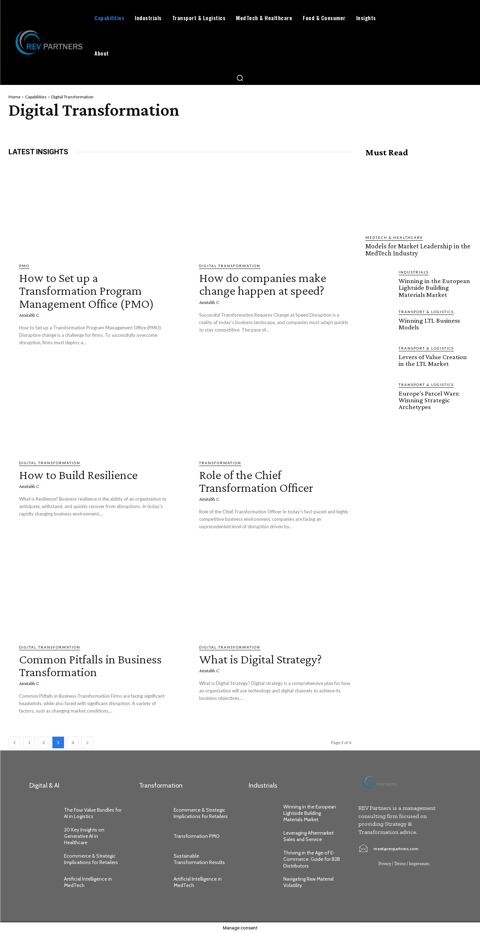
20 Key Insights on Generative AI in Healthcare (84, 835)
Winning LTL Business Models (429, 323)
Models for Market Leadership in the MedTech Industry (416, 249)
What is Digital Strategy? (268, 658)
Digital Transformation (229, 266)
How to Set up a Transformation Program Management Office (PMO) (94, 290)
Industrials (414, 272)
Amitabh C (29, 314)
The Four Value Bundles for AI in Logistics (93, 812)
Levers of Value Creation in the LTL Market (433, 359)
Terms (400, 863)
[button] (240, 78)
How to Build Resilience (84, 474)
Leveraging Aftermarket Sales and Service (308, 835)
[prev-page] (14, 742)
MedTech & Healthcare (394, 237)
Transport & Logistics (426, 311)
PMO (24, 266)
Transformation (220, 463)
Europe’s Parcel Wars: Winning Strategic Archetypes (428, 399)
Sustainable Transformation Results (199, 858)
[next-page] (87, 742)
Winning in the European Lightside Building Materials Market (434, 287)
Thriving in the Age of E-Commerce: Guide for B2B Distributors (311, 858)
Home (14, 96)
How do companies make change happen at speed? (269, 283)
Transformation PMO (197, 836)
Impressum (419, 863)
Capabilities (36, 96)
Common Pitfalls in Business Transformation (89, 664)
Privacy (384, 863)
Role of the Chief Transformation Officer (262, 480)
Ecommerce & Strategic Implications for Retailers (91, 858)
